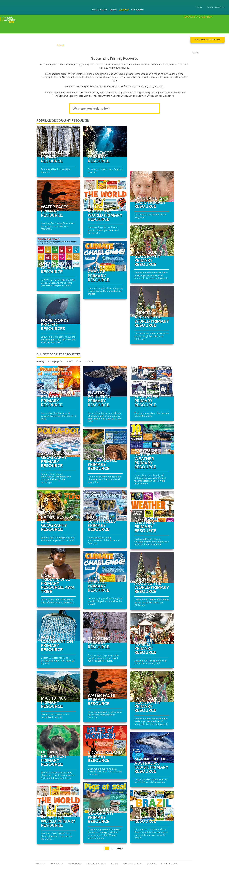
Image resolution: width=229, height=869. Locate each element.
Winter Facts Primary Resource (55, 156)
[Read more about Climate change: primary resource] (105, 256)
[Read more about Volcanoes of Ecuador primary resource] (58, 381)
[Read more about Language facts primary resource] (152, 186)
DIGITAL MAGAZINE (216, 7)
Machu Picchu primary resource (56, 702)
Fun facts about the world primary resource (105, 213)
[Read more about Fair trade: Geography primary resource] (152, 240)
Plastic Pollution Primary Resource (99, 398)
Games (67, 28)
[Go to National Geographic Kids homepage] (4, 5)
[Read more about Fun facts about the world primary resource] (105, 195)
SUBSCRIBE (151, 863)
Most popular (55, 361)
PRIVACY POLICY (56, 863)
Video (79, 361)
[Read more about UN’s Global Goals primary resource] (58, 252)
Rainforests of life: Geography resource (58, 523)
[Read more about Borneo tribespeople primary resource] (105, 444)
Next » (119, 848)
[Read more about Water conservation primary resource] (58, 625)
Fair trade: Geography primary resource (147, 258)
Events (124, 28)
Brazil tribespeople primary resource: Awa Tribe (57, 583)
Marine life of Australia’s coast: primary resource (151, 765)
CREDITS (114, 863)
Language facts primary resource (150, 202)
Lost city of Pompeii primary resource (147, 646)
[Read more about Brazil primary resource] (152, 805)
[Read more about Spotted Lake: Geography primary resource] (58, 441)
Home (60, 45)
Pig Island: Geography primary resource (100, 815)
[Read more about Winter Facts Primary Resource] (58, 141)
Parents (105, 28)
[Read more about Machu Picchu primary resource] (58, 686)
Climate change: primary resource (98, 273)
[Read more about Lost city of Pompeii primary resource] (152, 628)
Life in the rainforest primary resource (53, 758)
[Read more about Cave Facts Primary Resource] (105, 141)
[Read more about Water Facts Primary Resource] (58, 195)
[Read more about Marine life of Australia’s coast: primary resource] (152, 747)
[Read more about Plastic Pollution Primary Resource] (105, 381)
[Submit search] (222, 27)
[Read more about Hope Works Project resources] (58, 309)
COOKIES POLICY (75, 863)
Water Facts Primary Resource (54, 211)
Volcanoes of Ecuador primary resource (57, 398)
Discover (7, 28)
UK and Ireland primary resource (105, 756)
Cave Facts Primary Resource (100, 156)
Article (89, 361)
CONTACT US (40, 863)
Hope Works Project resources (55, 324)
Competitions (28, 28)
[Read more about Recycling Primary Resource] (105, 627)
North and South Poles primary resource (102, 523)
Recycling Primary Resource (99, 642)
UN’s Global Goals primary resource (57, 267)
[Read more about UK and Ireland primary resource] (105, 740)
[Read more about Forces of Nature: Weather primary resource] (152, 439)
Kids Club (49, 28)
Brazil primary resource (150, 819)
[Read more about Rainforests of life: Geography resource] (58, 505)
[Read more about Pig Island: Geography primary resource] (105, 797)
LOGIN (199, 7)
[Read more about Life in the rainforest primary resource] (58, 740)
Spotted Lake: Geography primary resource (56, 459)
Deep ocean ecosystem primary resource (147, 398)
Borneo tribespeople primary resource (102, 462)
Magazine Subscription (207, 20)
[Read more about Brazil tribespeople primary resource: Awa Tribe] (58, 563)
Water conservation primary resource (57, 643)
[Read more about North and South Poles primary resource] (105, 505)
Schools (86, 28)
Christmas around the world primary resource (151, 319)
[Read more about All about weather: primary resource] (152, 506)
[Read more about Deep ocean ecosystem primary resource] (152, 381)
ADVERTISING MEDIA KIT (96, 863)
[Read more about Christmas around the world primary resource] (152, 301)
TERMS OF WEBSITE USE (132, 863)
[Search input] (204, 27)
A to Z (69, 361)
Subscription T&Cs (169, 863)
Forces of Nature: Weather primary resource (145, 458)
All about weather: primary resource (145, 524)
